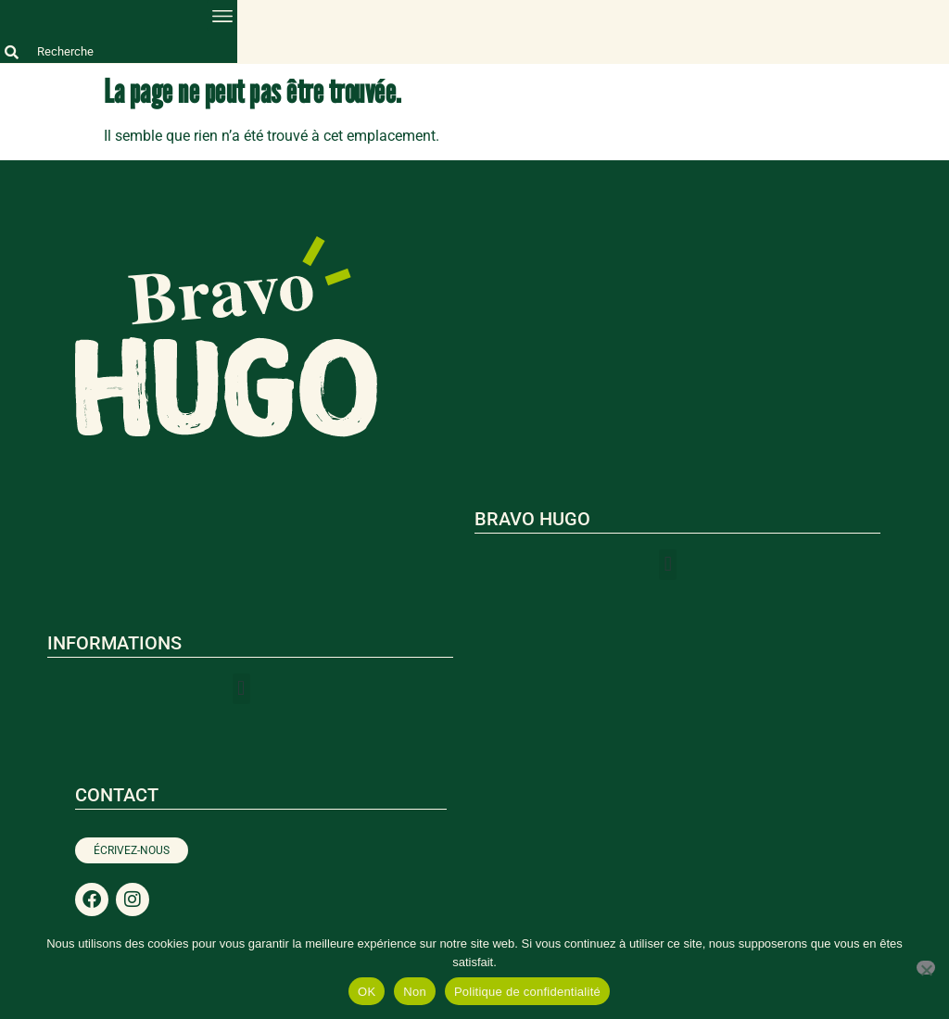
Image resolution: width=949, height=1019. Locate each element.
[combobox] (118, 52)
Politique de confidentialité (527, 992)
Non (414, 992)
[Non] (926, 968)
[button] (222, 15)
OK (366, 992)
